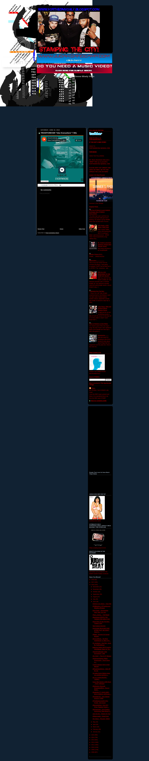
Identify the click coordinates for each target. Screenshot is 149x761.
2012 (93, 742)
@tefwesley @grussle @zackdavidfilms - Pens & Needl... (101, 688)
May (94, 722)
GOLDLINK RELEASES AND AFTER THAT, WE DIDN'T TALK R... (101, 630)
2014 (93, 737)
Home (61, 229)
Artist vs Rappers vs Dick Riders (98, 323)
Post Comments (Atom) (52, 233)
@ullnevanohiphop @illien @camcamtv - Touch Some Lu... (101, 660)
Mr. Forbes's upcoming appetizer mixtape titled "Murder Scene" (104, 244)
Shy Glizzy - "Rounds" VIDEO (101, 719)
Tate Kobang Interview (99, 626)
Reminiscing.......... (103, 335)
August (95, 596)
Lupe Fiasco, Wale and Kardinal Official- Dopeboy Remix (104, 308)
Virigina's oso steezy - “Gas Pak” (102, 604)
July (94, 599)
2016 (93, 584)
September (96, 594)
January (95, 732)
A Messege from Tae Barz (96, 291)
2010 (93, 747)
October (95, 591)
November (96, 589)
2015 (93, 735)
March (95, 727)
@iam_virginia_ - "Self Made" (101, 615)
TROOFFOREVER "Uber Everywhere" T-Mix (59, 133)
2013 (93, 740)
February (96, 729)
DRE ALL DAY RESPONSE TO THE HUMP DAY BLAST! (104, 274)
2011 (93, 745)
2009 (93, 749)
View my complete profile (98, 400)
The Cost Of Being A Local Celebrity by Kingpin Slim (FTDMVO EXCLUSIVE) (99, 212)
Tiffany (93, 388)
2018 (93, 579)
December (96, 586)
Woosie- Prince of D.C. (96, 254)
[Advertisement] (61, 212)
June (94, 601)
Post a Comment (44, 193)
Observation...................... (96, 260)
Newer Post (41, 229)
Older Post (82, 229)
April (94, 724)
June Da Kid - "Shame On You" (102, 714)
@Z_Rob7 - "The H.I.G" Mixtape (102, 656)
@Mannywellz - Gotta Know (101, 716)
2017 (93, 582)
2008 (93, 752)
